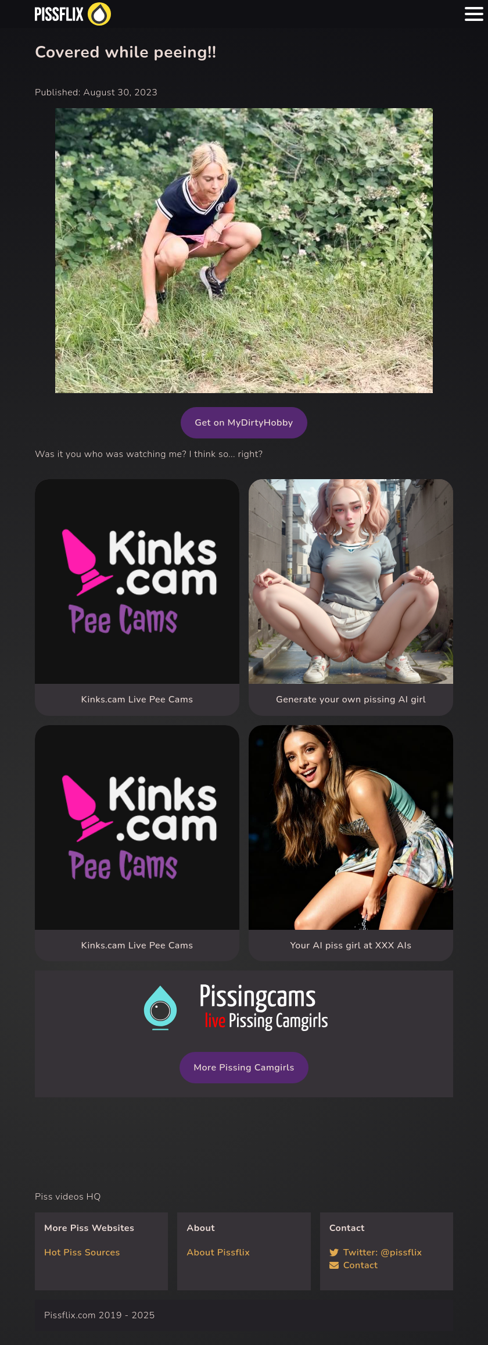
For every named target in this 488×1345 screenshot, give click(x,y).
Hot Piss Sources (82, 1252)
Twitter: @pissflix (375, 1252)
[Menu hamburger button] (474, 14)
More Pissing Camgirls (243, 1067)
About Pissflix (218, 1252)
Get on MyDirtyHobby (244, 422)
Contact (353, 1265)
